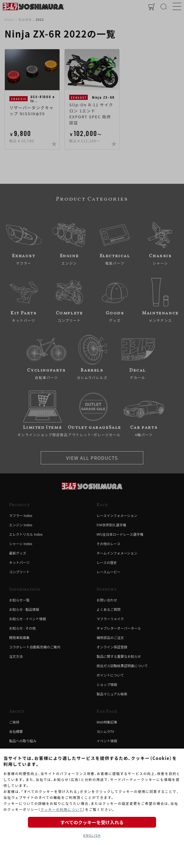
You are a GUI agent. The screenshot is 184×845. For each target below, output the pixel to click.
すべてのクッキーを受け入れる (92, 822)
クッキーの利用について (61, 809)
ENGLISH (92, 835)
